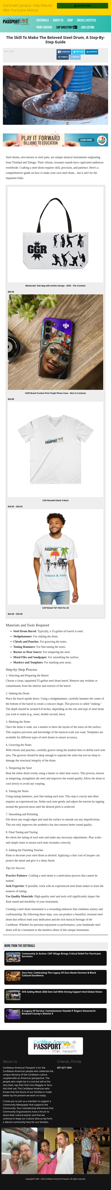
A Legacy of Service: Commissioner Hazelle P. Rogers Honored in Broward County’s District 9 (59, 1012)
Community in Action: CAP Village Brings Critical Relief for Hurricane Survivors (61, 955)
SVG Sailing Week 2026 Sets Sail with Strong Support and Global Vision (62, 991)
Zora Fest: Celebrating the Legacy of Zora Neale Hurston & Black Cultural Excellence (59, 974)
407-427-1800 (64, 1067)
